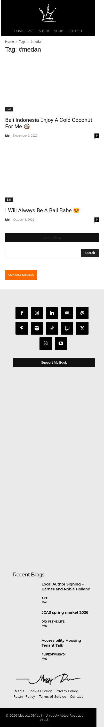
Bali (9, 109)
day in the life (53, 621)
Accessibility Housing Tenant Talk (61, 643)
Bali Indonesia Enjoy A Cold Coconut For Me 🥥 (48, 123)
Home (9, 41)
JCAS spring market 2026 (65, 612)
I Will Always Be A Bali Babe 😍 (42, 210)
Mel (7, 135)
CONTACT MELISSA (21, 275)
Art (44, 598)
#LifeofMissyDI (53, 654)
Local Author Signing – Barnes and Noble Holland (66, 587)
